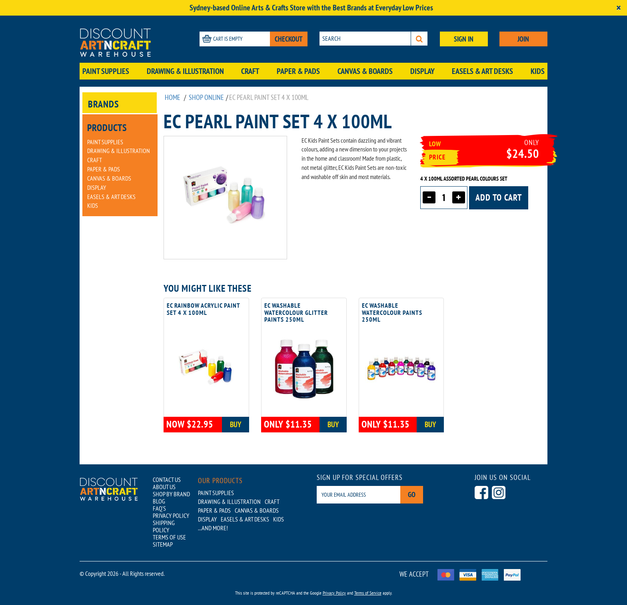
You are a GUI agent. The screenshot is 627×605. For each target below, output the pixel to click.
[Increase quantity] (458, 197)
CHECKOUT (289, 39)
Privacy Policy (334, 593)
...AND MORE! (213, 528)
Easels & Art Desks (482, 71)
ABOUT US (164, 487)
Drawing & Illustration (185, 71)
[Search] (419, 39)
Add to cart (498, 197)
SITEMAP (163, 544)
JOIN (523, 39)
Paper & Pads (298, 71)
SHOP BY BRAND (171, 494)
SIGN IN (463, 39)
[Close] (618, 7)
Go (411, 494)
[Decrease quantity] (429, 197)
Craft (250, 71)
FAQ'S (159, 508)
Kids (538, 71)
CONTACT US (167, 480)
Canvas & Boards (365, 71)
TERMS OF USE (169, 537)
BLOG (159, 501)
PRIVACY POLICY (171, 515)
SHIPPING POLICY (164, 526)
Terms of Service (367, 593)
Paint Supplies (105, 71)
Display (422, 71)
